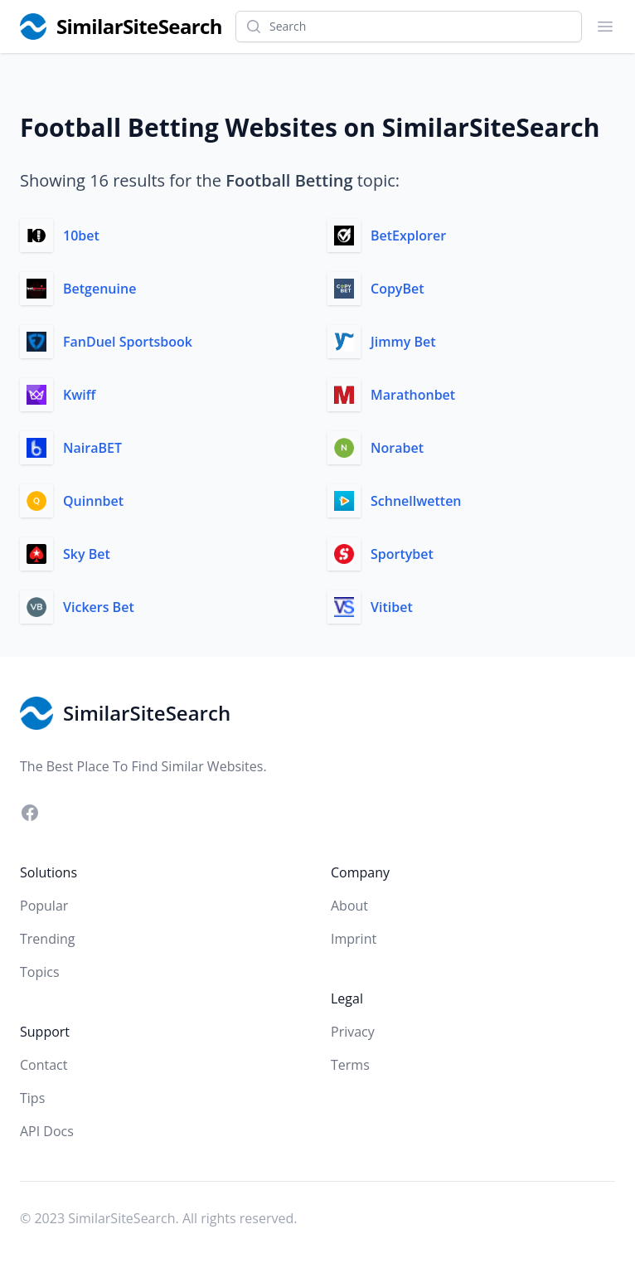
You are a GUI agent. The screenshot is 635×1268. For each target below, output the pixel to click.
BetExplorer (408, 235)
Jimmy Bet (403, 342)
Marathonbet (413, 395)
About (349, 905)
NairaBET (92, 448)
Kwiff (79, 395)
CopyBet (397, 288)
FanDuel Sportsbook (127, 342)
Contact (43, 1065)
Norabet (397, 448)
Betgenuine (99, 288)
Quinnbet (93, 501)
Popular (44, 905)
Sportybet (402, 554)
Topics (40, 972)
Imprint (353, 939)
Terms (350, 1065)
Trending (47, 939)
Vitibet (392, 607)
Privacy (353, 1032)
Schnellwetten (416, 501)
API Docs (47, 1131)
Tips (32, 1098)
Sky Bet (86, 554)
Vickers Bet (98, 607)
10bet (81, 235)
